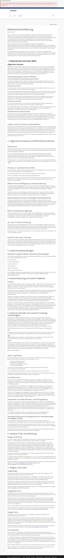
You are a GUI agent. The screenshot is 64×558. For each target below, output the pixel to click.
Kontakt (28, 557)
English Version (53, 24)
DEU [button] (53, 15)
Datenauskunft (39, 557)
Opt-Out (33, 557)
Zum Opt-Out (44, 195)
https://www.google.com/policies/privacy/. (38, 509)
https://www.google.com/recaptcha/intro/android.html (20, 464)
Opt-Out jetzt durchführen (13, 350)
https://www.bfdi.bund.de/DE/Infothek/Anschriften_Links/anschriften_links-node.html (27, 205)
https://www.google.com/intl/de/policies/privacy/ (26, 463)
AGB (24, 557)
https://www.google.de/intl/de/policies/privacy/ (18, 488)
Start (10, 15)
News (14, 15)
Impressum (20, 15)
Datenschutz (47, 557)
